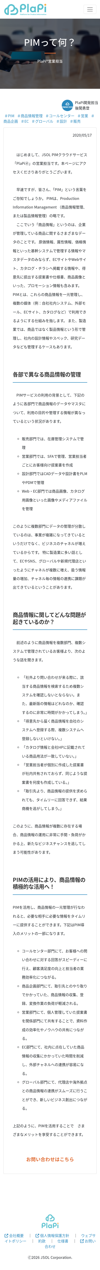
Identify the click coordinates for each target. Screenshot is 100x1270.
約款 (42, 1241)
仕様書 (62, 1241)
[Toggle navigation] (90, 9)
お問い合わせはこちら (50, 1159)
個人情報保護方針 (52, 1235)
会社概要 (14, 1235)
